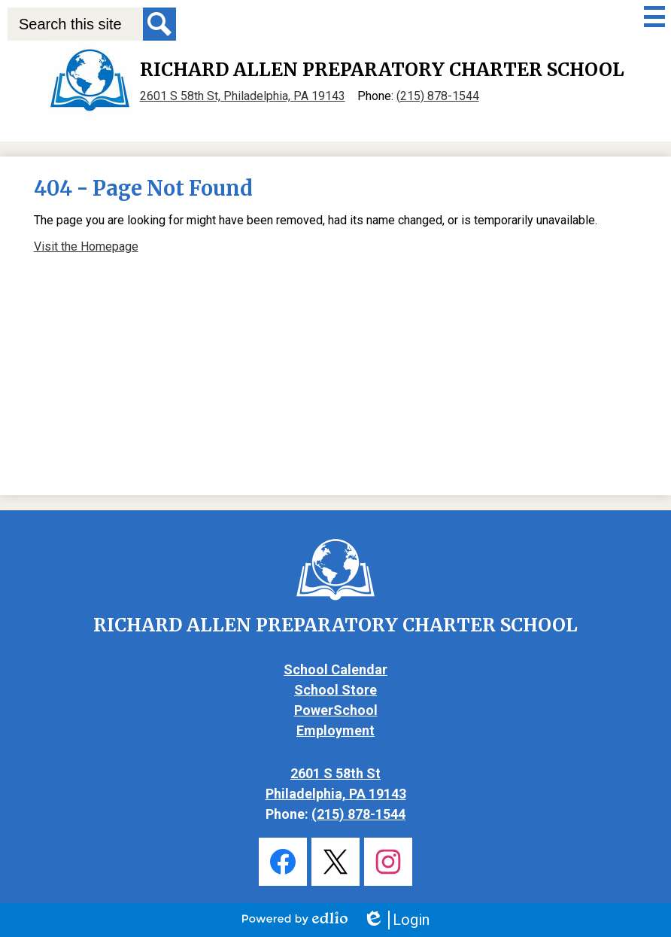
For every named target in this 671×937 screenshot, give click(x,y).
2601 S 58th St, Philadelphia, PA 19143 (242, 96)
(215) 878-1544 (437, 96)
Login (396, 920)
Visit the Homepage (86, 246)
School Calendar (335, 669)
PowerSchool (336, 710)
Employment (335, 730)
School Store (335, 690)
